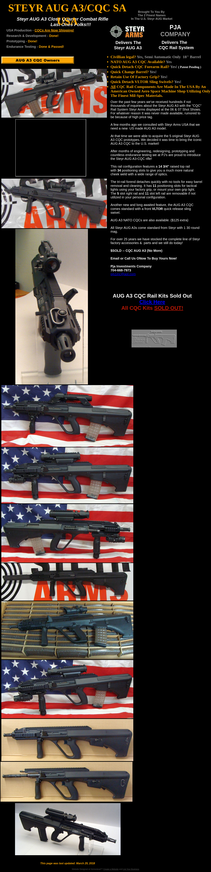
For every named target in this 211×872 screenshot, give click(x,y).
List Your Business (131, 869)
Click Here (152, 302)
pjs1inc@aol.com (123, 274)
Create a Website (111, 869)
